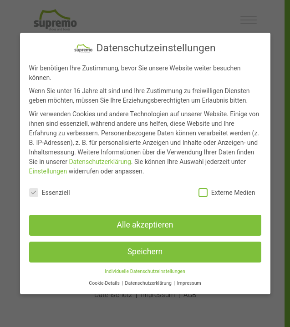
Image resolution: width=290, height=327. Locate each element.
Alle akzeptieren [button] (145, 225)
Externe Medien (226, 193)
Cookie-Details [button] (105, 283)
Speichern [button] (145, 252)
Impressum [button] (189, 283)
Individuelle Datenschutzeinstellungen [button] (145, 271)
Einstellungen (48, 171)
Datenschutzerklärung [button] (149, 283)
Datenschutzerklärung (100, 162)
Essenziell (49, 193)
